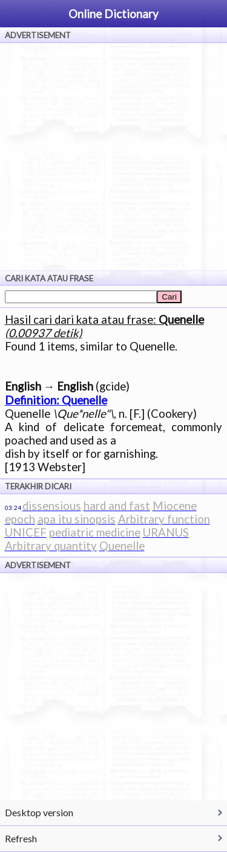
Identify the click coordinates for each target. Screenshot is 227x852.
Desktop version (39, 812)
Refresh (21, 838)
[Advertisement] (113, 156)
